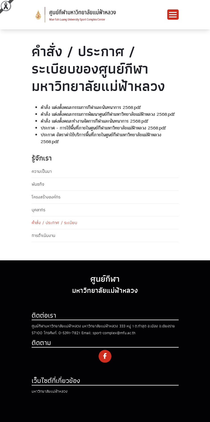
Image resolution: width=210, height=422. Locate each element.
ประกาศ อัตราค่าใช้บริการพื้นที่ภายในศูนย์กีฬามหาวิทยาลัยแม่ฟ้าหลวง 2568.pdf (101, 138)
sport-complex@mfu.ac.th (114, 333)
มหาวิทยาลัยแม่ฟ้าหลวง (50, 391)
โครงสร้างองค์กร (46, 197)
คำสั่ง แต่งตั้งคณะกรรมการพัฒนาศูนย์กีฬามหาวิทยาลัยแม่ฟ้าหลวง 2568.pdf (108, 114)
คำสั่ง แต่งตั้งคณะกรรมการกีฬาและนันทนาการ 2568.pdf (91, 107)
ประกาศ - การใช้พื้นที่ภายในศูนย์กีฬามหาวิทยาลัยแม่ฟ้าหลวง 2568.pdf (103, 127)
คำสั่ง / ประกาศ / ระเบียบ (54, 222)
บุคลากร (38, 209)
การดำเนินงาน (43, 235)
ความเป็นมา (42, 171)
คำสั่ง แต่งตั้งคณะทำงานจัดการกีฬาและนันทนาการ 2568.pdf (94, 121)
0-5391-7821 (69, 333)
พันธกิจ (38, 184)
